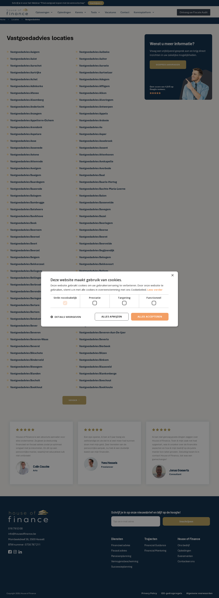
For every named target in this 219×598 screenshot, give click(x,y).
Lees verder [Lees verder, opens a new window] (155, 289)
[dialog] (109, 299)
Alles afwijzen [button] (111, 316)
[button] (65, 316)
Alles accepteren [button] (150, 316)
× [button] (172, 275)
